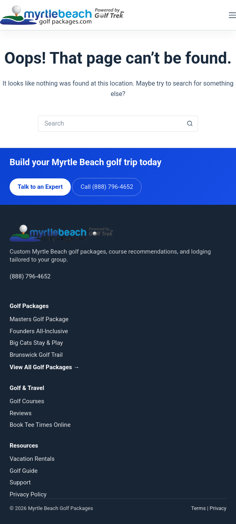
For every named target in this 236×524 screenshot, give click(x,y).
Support (20, 482)
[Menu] (232, 15)
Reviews (21, 413)
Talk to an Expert (40, 186)
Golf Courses (27, 401)
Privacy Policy (28, 494)
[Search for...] (110, 124)
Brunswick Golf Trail (36, 354)
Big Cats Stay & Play (36, 342)
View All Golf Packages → (45, 367)
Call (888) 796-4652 (106, 186)
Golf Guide (24, 470)
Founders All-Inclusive (39, 331)
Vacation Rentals (32, 458)
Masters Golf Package (39, 319)
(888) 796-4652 (30, 276)
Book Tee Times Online (40, 424)
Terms (198, 508)
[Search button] (190, 124)
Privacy (218, 508)
